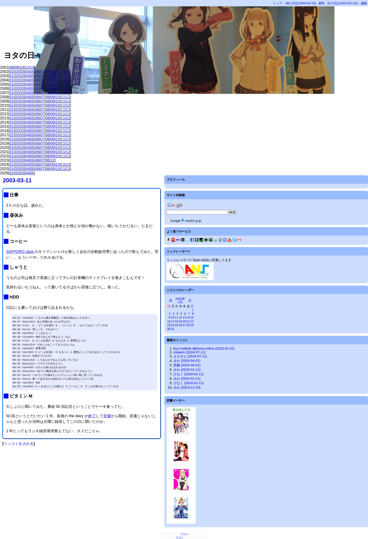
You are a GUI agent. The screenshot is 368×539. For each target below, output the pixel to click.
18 (176, 321)
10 (22, 67)
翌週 (107, 416)
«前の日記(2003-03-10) (300, 3)
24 (172, 325)
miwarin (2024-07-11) (189, 352)
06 (37, 72)
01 (11, 72)
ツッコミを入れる (19, 444)
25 (176, 325)
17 (172, 321)
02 (17, 72)
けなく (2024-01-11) (188, 374)
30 (168, 329)
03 (22, 72)
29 (192, 325)
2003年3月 (180, 300)
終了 (92, 416)
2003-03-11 (17, 180)
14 (188, 317)
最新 (321, 3)
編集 (364, 3)
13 (184, 317)
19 (180, 321)
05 (32, 72)
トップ (277, 3)
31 (172, 329)
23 (168, 325)
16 (168, 321)
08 (11, 67)
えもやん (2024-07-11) (190, 356)
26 (180, 325)
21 (188, 321)
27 (184, 325)
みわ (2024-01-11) (186, 369)
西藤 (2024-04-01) (186, 365)
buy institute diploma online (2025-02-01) (204, 348)
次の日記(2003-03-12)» (342, 3)
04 (27, 72)
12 (32, 67)
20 (184, 321)
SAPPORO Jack (20, 252)
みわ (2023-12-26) (186, 387)
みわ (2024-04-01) (186, 361)
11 (27, 67)
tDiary (184, 533)
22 (192, 321)
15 (192, 317)
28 (188, 325)
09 (17, 67)
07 (42, 72)
